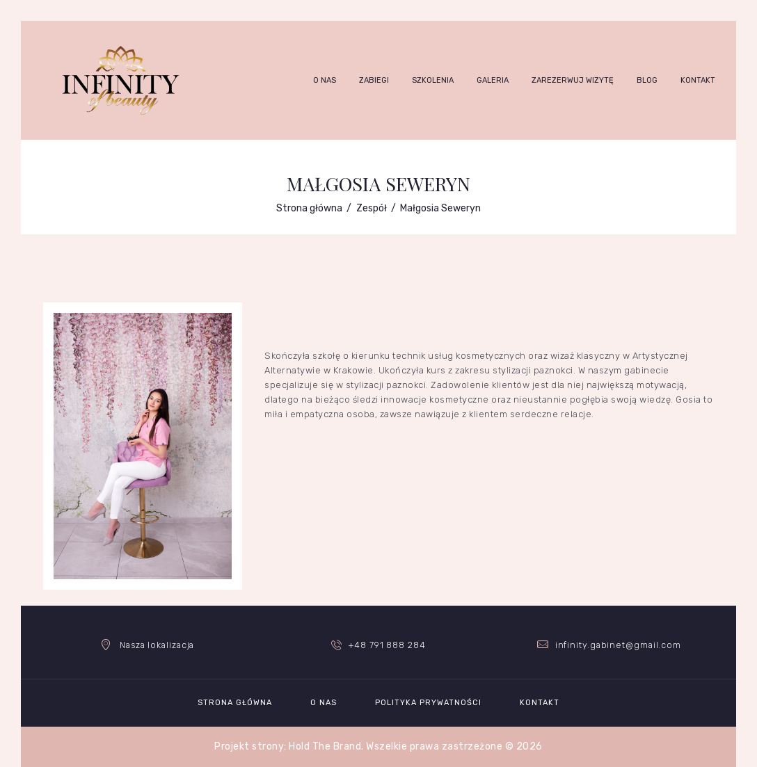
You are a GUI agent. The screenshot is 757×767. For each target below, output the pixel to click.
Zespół (371, 208)
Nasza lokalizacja (157, 645)
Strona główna (309, 208)
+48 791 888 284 (387, 645)
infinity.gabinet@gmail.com (618, 645)
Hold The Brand (325, 746)
